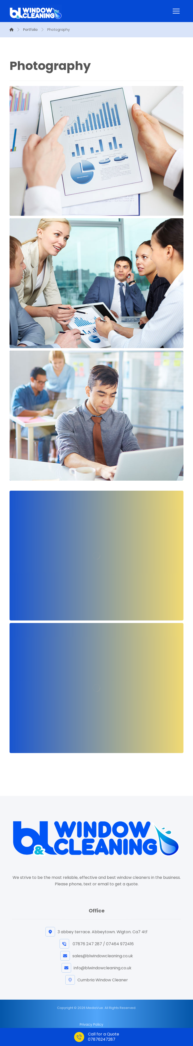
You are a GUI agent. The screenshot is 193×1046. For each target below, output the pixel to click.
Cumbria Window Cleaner (96, 980)
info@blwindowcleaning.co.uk (96, 968)
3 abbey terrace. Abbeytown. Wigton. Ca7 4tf (96, 932)
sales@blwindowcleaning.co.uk (96, 956)
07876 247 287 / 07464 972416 (97, 944)
